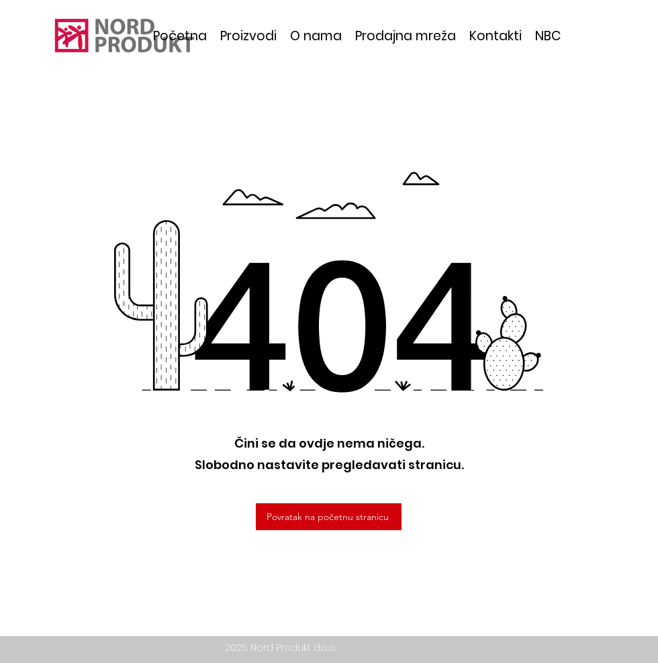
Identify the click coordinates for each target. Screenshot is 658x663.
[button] (248, 36)
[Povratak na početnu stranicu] (329, 516)
